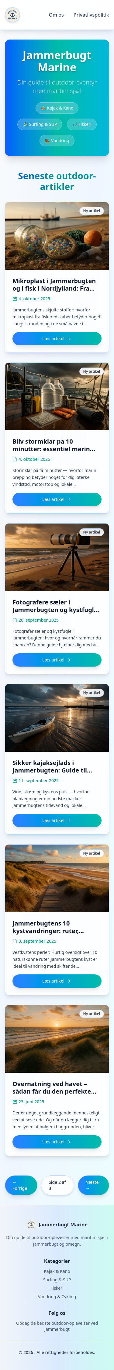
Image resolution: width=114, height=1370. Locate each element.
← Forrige (19, 1185)
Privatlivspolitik (91, 14)
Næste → (91, 1185)
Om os (56, 14)
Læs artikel (57, 338)
